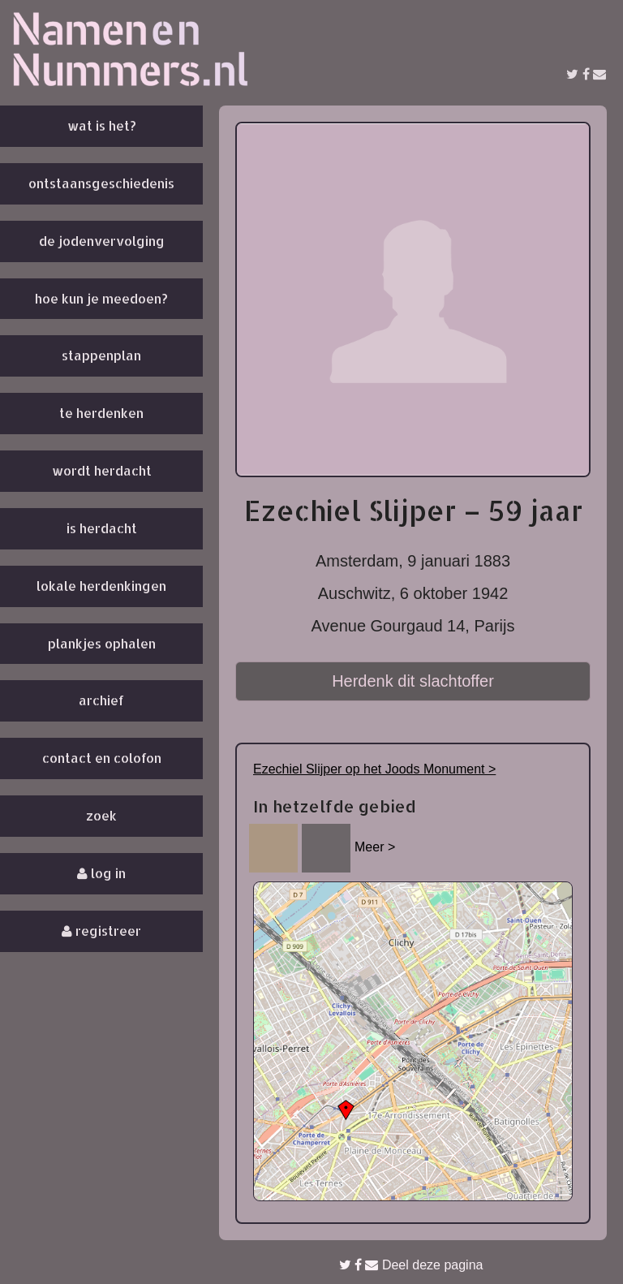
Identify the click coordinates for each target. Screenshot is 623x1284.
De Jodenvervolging (102, 240)
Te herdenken (101, 412)
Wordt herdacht (102, 470)
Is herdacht (102, 527)
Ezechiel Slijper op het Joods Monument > (374, 769)
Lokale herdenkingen (101, 585)
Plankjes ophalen (102, 643)
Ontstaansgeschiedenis (101, 183)
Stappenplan (101, 355)
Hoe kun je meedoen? (101, 298)
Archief (101, 700)
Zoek (101, 815)
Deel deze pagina (411, 1265)
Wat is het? (101, 125)
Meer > (374, 847)
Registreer (101, 930)
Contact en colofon (101, 757)
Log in (101, 872)
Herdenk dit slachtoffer (413, 681)
